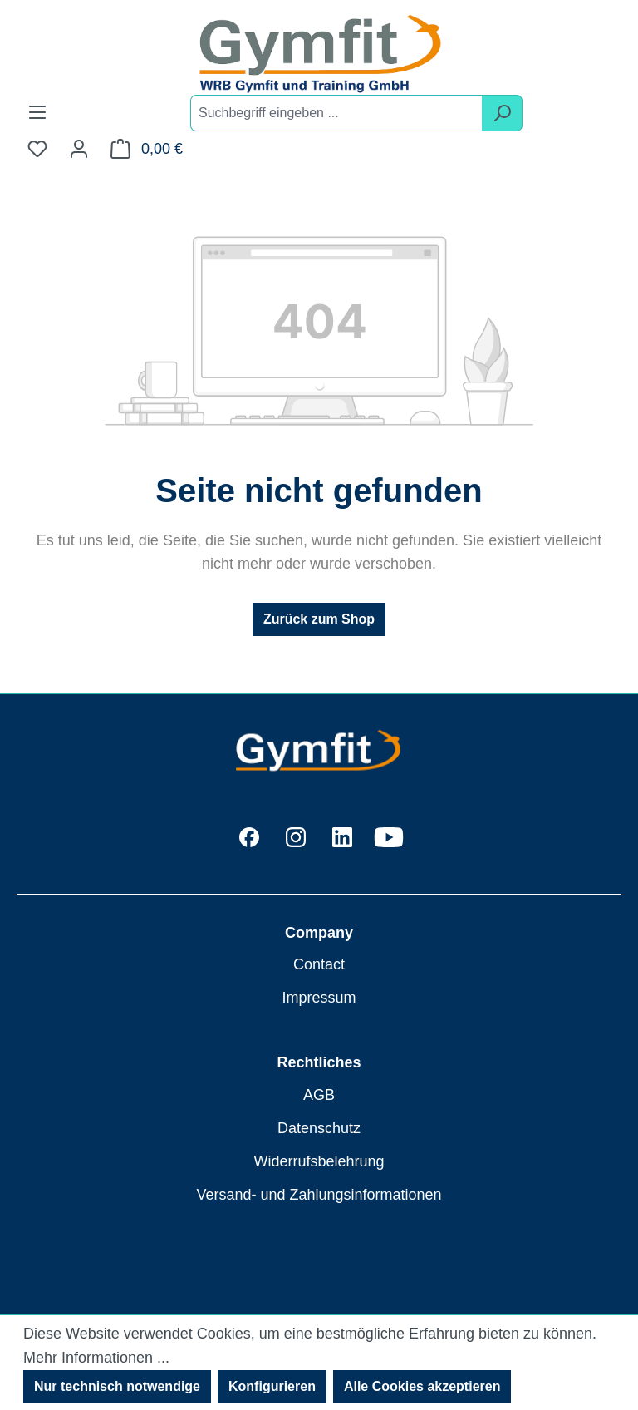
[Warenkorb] (147, 148)
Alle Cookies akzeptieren (422, 1386)
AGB (319, 1095)
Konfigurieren (272, 1386)
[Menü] (37, 112)
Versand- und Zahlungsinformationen (318, 1194)
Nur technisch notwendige (117, 1386)
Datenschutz (319, 1128)
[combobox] (336, 113)
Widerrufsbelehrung (318, 1161)
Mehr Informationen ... (96, 1357)
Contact (319, 964)
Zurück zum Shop (319, 619)
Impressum (319, 997)
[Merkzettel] (37, 148)
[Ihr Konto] (79, 148)
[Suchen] (502, 113)
